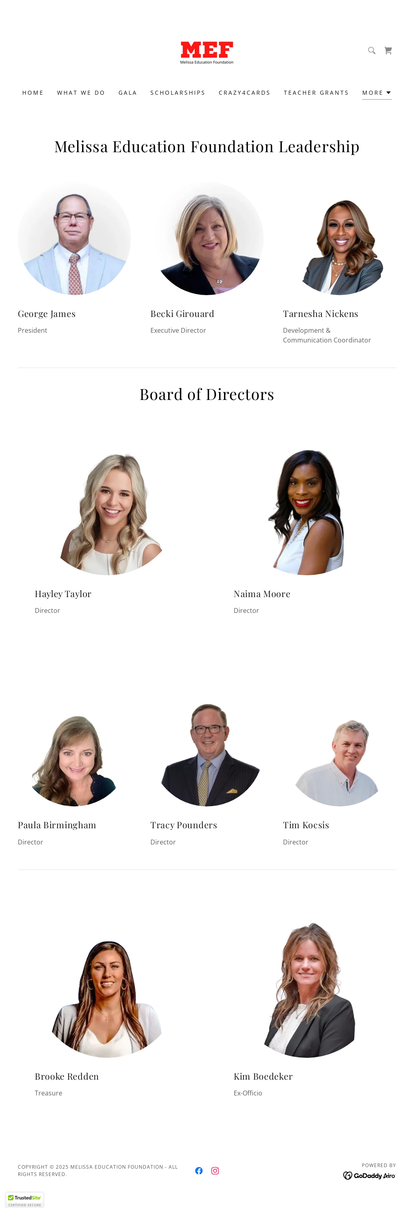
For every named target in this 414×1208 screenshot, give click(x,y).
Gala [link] (127, 92)
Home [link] (33, 92)
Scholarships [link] (178, 92)
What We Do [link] (81, 92)
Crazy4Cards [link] (245, 92)
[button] (377, 94)
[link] (206, 49)
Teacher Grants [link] (316, 92)
